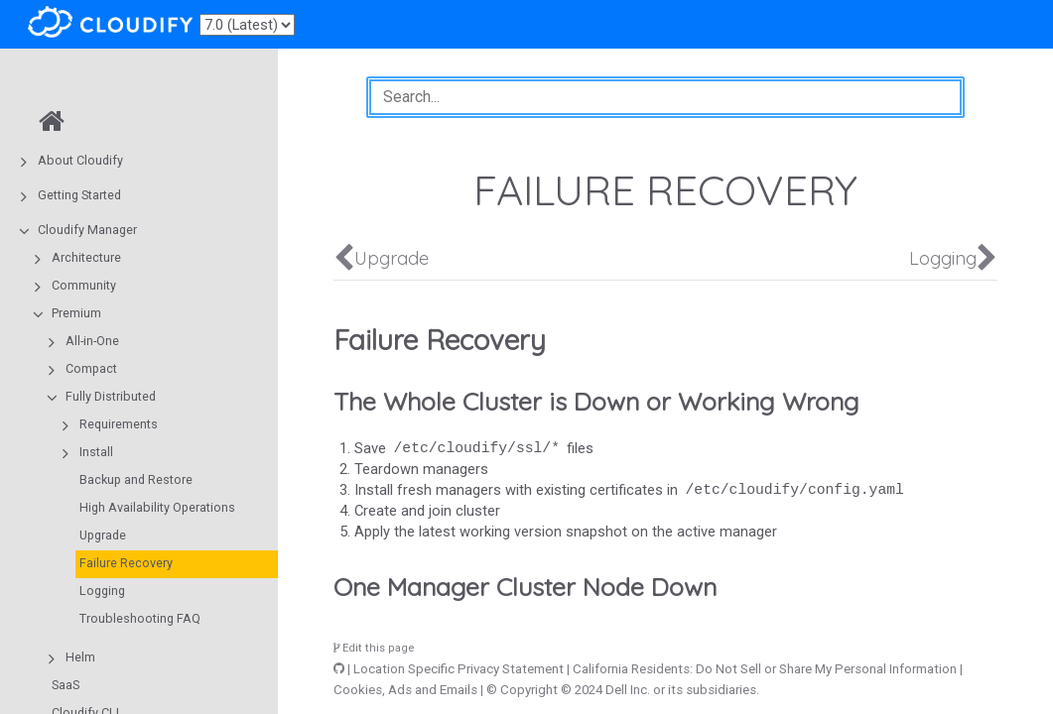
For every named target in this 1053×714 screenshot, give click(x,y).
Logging (102, 590)
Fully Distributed (111, 396)
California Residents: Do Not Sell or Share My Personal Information (765, 668)
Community (84, 285)
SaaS (65, 684)
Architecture (86, 257)
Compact (91, 368)
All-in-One (92, 340)
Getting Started (79, 194)
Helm (80, 657)
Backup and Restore (136, 479)
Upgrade (102, 535)
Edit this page (374, 648)
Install (96, 451)
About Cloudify (80, 160)
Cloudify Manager (87, 229)
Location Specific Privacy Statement (458, 668)
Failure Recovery (126, 562)
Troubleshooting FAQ (139, 618)
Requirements (118, 423)
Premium (76, 312)
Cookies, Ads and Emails (405, 689)
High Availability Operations (157, 507)
